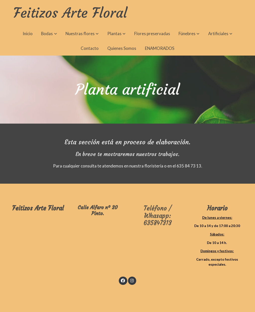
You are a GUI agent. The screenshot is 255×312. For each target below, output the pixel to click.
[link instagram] (132, 280)
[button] (49, 33)
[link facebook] (123, 280)
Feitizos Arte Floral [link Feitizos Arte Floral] (70, 13)
